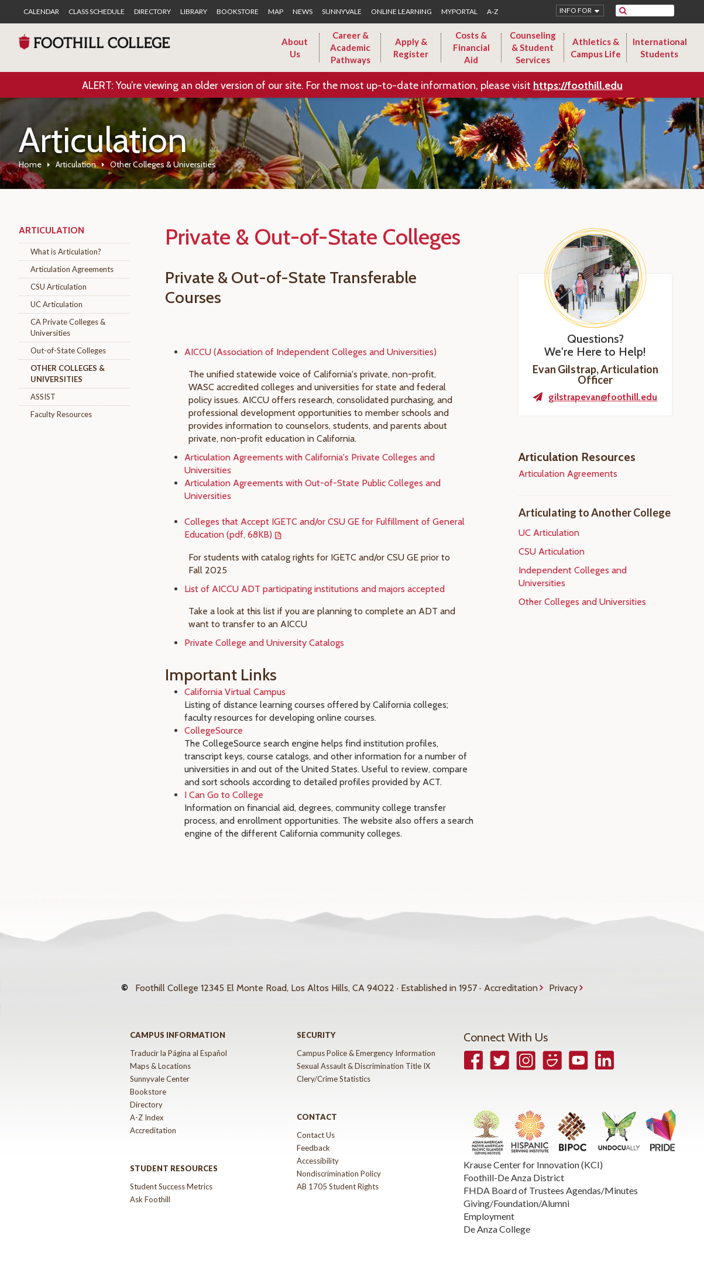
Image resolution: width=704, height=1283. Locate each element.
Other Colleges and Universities (582, 601)
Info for (575, 10)
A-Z (492, 12)
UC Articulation (56, 304)
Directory (152, 12)
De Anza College (496, 1217)
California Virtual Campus (235, 691)
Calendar (41, 12)
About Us (294, 47)
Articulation (76, 164)
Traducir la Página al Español (178, 1041)
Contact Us (316, 1123)
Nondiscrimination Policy (339, 1162)
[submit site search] (623, 10)
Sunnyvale (342, 12)
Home (30, 164)
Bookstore (238, 12)
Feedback (313, 1136)
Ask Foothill (150, 1187)
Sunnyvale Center (160, 1067)
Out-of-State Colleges (68, 350)
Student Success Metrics (171, 1174)
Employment (488, 1204)
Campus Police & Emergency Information (366, 1041)
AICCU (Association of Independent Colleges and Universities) (310, 351)
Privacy (563, 982)
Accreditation (511, 982)
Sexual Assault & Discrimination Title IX (363, 1054)
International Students (660, 47)
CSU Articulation (58, 286)
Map (275, 12)
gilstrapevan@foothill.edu (602, 397)
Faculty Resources (61, 414)
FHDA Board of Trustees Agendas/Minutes (550, 1178)
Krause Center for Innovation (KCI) (533, 1152)
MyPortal (459, 12)
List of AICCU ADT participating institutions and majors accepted (314, 588)
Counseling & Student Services (533, 47)
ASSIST (43, 396)
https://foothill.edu (578, 85)
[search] (652, 10)
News (302, 12)
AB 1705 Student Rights (338, 1174)
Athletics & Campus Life (596, 47)
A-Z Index (147, 1105)
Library (193, 12)
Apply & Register (410, 47)
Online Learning (401, 12)
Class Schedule (96, 12)
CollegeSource (213, 730)
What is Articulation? (65, 251)
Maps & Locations (160, 1054)
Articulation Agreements (72, 269)
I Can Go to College (223, 794)
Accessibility (318, 1149)
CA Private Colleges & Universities (67, 327)
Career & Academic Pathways (350, 47)
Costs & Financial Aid (471, 47)
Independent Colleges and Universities (572, 577)
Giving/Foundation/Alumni (516, 1191)
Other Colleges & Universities (67, 373)
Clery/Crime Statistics (333, 1067)
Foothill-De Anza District (513, 1165)
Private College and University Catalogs (264, 642)
